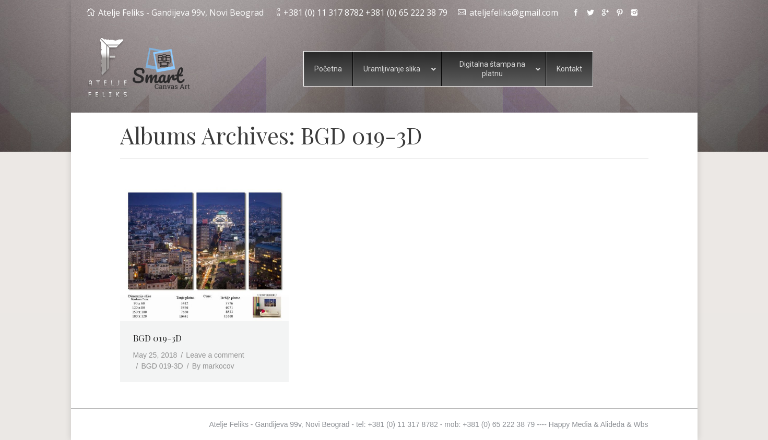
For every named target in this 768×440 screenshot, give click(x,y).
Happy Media (570, 424)
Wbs (641, 424)
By (213, 366)
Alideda (612, 424)
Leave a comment (215, 355)
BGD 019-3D (157, 338)
